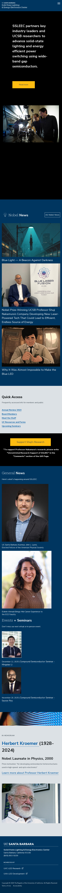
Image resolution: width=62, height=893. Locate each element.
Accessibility (17, 886)
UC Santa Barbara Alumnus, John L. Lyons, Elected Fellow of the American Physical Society (23, 546)
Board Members (9, 414)
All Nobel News (52, 215)
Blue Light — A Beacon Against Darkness (27, 260)
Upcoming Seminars (11, 426)
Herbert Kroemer (20, 743)
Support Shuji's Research (30, 442)
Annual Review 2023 (11, 410)
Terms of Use (6, 886)
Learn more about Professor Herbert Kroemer (30, 773)
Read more (23, 84)
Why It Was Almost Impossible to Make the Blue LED (29, 372)
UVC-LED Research (12, 868)
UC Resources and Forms (14, 422)
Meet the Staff (9, 418)
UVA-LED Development (14, 873)
